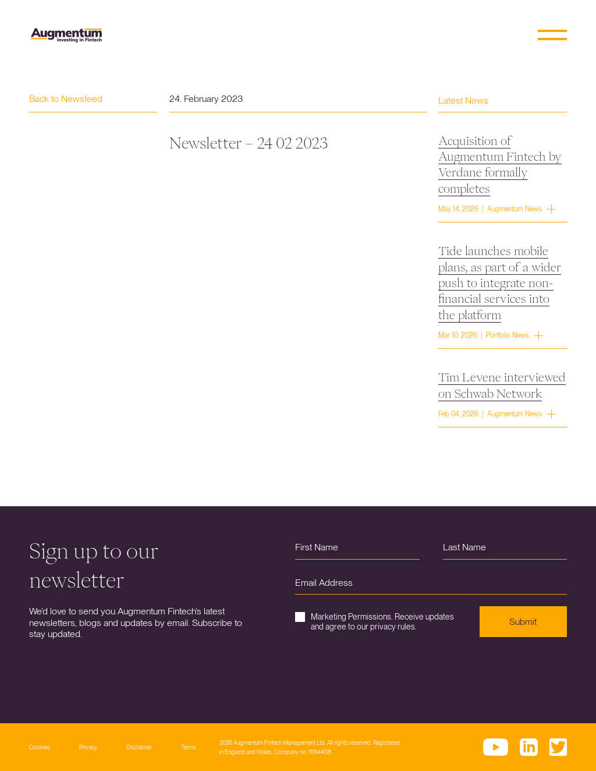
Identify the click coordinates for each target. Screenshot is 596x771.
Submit (523, 621)
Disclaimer (139, 747)
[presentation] (383, 671)
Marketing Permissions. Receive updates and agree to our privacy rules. (374, 621)
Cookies (39, 747)
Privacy (88, 747)
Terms (188, 747)
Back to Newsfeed (65, 98)
